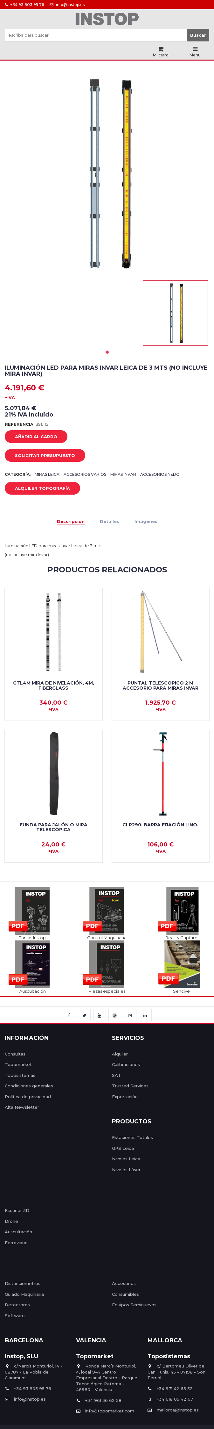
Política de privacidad (28, 1096)
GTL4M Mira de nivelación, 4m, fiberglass (53, 685)
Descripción (71, 521)
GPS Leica (123, 1148)
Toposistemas (20, 1075)
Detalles (109, 521)
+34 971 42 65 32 (170, 1388)
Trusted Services (130, 1085)
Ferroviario (16, 1242)
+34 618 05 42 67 (170, 1399)
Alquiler (120, 1053)
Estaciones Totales (132, 1137)
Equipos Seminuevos (134, 1304)
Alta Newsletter (22, 1107)
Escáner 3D (17, 1210)
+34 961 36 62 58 (98, 1400)
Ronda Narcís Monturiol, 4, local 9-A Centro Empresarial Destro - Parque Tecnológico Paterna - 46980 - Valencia (106, 1377)
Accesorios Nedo (160, 474)
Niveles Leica (126, 1158)
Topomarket (18, 1064)
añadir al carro (31, 437)
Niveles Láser (126, 1169)
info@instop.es (67, 4)
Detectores (17, 1304)
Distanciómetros (22, 1283)
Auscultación (18, 1231)
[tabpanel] (175, 313)
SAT (116, 1075)
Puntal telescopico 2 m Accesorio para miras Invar (160, 685)
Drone (11, 1221)
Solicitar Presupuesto (40, 456)
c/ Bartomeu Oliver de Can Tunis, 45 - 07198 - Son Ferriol (176, 1371)
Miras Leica (47, 474)
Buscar (198, 35)
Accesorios (124, 1283)
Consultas (15, 1053)
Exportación (125, 1096)
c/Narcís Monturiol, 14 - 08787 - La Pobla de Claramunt (33, 1371)
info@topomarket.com (105, 1410)
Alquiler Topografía (37, 488)
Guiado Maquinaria (24, 1294)
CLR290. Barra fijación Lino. (160, 825)
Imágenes (146, 521)
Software (15, 1315)
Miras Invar (123, 474)
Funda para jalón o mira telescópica (53, 827)
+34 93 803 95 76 (24, 4)
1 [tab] (107, 352)
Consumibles (125, 1294)
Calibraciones (126, 1064)
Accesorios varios (85, 474)
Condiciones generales (29, 1085)
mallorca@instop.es (173, 1409)
